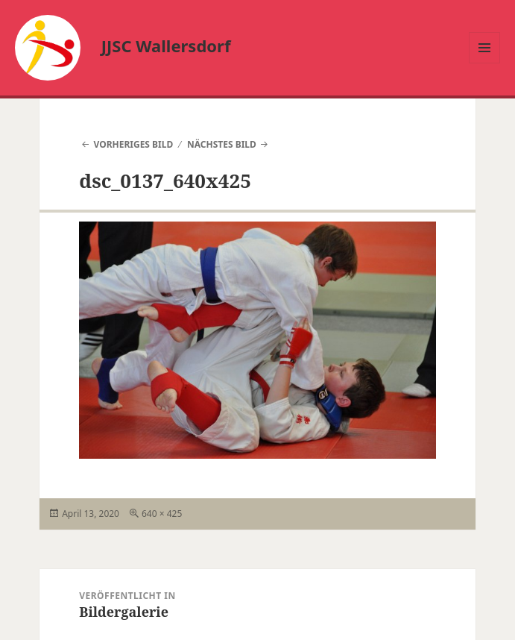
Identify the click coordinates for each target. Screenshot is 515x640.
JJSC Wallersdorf (166, 45)
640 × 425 (162, 513)
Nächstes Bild (221, 144)
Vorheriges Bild (133, 144)
